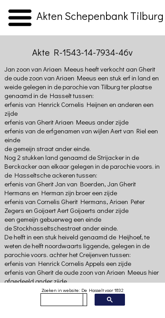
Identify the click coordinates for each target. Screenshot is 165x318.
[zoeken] (62, 300)
